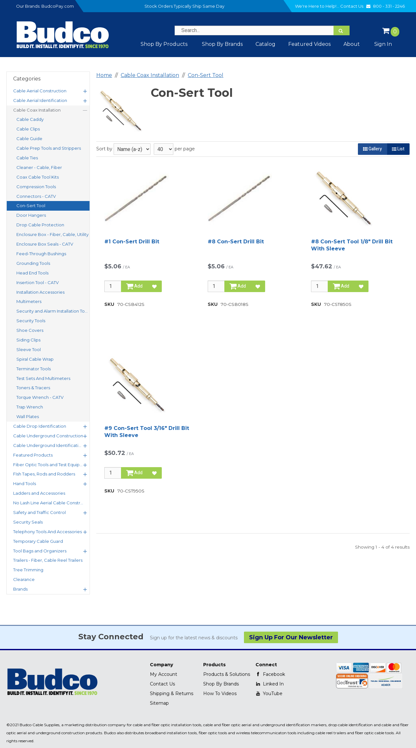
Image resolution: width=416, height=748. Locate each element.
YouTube (269, 693)
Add (134, 286)
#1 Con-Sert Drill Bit (131, 242)
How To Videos (220, 693)
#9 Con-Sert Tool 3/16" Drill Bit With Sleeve (146, 431)
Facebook (270, 674)
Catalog (265, 44)
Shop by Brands (222, 44)
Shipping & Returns (171, 693)
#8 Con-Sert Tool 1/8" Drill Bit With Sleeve (352, 245)
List (398, 149)
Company (161, 665)
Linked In (270, 684)
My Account (163, 674)
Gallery (372, 149)
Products (214, 665)
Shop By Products (164, 44)
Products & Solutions (226, 674)
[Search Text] (262, 30)
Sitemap (159, 703)
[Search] (342, 30)
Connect (266, 665)
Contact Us (356, 6)
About (351, 44)
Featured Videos (309, 44)
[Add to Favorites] (154, 286)
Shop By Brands (221, 684)
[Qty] (112, 286)
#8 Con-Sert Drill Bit (236, 242)
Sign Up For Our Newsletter (291, 637)
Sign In (383, 44)
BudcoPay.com (57, 6)
